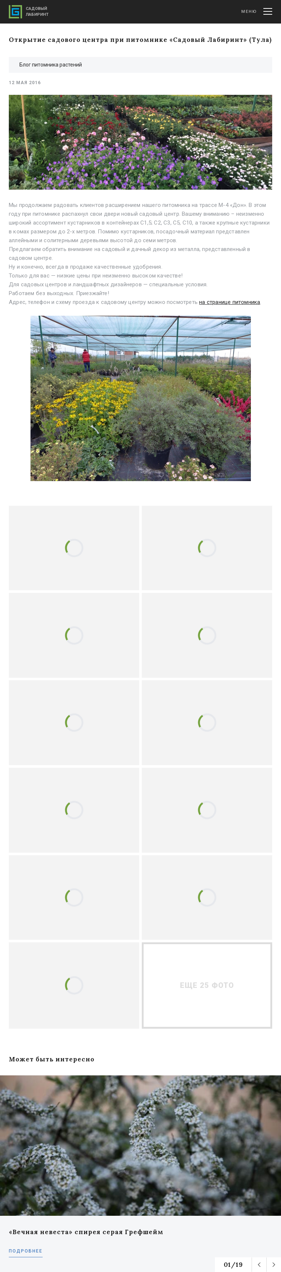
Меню (256, 11)
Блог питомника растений (50, 65)
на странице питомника (229, 302)
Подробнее (26, 1251)
